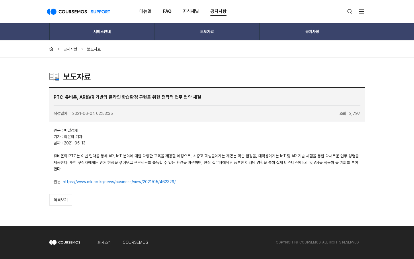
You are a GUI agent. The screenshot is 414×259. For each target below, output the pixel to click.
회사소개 (104, 242)
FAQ (167, 11)
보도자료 (207, 31)
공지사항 (218, 11)
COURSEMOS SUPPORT (78, 11)
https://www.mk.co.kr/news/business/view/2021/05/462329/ (119, 181)
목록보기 (61, 200)
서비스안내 (102, 31)
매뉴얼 (145, 11)
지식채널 (191, 11)
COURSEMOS (135, 242)
